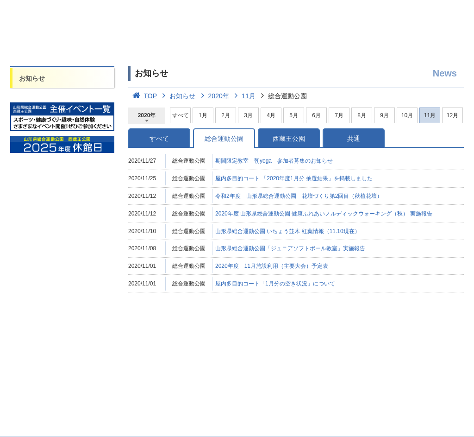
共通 (353, 138)
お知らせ (32, 78)
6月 (316, 115)
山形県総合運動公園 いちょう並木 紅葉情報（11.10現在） (287, 231)
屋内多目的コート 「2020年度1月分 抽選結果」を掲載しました (294, 178)
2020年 (213, 96)
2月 (225, 115)
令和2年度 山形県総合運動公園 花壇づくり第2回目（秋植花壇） (298, 196)
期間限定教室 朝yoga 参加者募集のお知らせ (274, 161)
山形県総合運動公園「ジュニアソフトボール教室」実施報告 (290, 248)
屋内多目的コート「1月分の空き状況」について (275, 283)
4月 (271, 115)
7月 (339, 115)
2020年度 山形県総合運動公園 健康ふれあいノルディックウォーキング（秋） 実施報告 (323, 213)
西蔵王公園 (289, 138)
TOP (142, 96)
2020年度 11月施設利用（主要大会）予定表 (271, 266)
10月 (407, 115)
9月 (384, 115)
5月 (293, 115)
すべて (180, 115)
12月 (452, 115)
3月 (248, 115)
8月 (361, 115)
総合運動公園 (224, 138)
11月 (243, 96)
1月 (203, 115)
